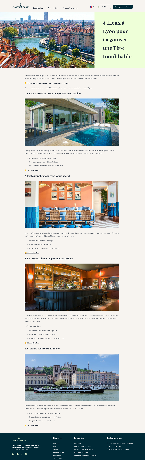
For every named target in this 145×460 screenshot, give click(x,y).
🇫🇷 (92, 7)
